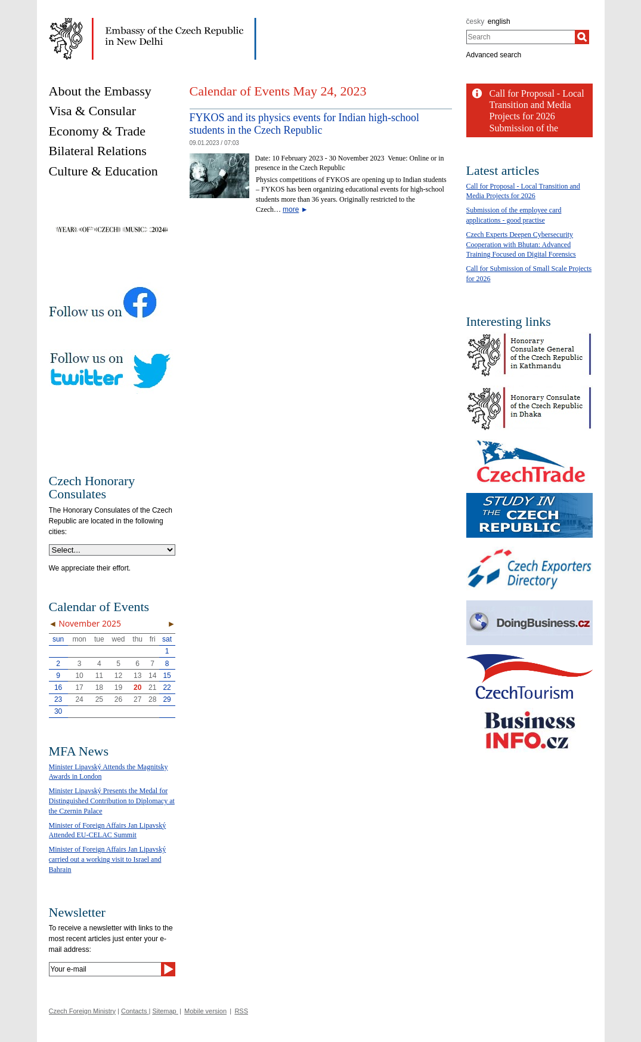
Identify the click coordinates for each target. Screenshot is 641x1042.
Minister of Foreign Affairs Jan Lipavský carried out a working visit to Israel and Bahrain (107, 859)
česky (475, 21)
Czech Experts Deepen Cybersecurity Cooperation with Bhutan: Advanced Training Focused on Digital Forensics (521, 244)
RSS (241, 1011)
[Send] (168, 969)
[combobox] (520, 37)
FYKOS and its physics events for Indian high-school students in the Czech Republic (304, 124)
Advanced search (494, 54)
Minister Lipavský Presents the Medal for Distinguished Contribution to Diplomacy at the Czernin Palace (112, 801)
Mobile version (205, 1011)
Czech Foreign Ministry (82, 1011)
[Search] (582, 37)
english (499, 21)
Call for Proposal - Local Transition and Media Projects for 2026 (537, 104)
